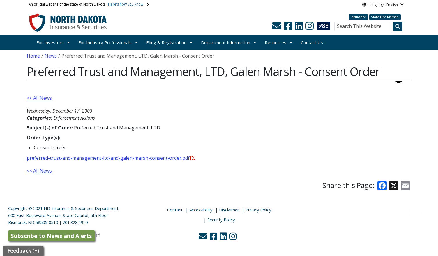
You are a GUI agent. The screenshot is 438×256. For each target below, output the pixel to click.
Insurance (358, 17)
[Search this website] (397, 26)
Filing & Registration (166, 42)
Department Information (225, 42)
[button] (277, 27)
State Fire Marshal (385, 17)
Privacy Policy (258, 210)
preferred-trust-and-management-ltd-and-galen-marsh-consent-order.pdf (111, 158)
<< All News (39, 98)
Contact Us (312, 42)
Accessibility (200, 210)
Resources (275, 42)
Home (33, 56)
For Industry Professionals (105, 42)
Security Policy (221, 220)
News (51, 56)
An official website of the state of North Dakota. (86, 4)
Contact (175, 210)
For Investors (50, 42)
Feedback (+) (23, 250)
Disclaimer (229, 210)
